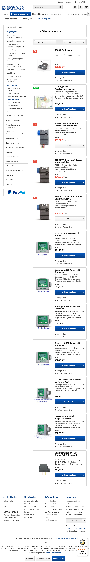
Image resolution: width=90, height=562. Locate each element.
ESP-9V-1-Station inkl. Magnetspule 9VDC (64, 417)
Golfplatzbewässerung (14, 170)
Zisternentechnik (12, 143)
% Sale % (9, 179)
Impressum (28, 517)
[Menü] (86, 539)
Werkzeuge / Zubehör (15, 115)
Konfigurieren (58, 558)
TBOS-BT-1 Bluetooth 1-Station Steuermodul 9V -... (69, 161)
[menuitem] (48, 8)
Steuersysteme (13, 106)
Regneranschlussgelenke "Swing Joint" (16, 54)
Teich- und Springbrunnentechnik (14, 133)
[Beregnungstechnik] (20, 14)
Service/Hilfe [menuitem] (81, 2)
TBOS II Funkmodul (63, 50)
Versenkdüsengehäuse (15, 41)
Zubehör (9, 152)
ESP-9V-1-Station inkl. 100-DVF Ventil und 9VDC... (68, 380)
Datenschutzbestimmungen (76, 528)
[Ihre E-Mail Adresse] (74, 520)
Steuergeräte (12, 85)
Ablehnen (29, 558)
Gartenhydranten (12, 157)
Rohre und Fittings (13, 120)
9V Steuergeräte (13, 99)
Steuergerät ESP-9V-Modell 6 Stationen (67, 344)
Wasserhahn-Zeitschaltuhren (17, 96)
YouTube (9, 184)
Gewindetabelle (51, 504)
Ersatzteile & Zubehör (15, 109)
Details (75, 145)
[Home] (5, 14)
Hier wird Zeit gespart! (14, 27)
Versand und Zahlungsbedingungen (65, 538)
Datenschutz (29, 515)
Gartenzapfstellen (14, 76)
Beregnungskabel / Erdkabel (14, 80)
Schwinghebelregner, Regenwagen (15, 60)
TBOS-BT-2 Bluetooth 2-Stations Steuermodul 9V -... (69, 197)
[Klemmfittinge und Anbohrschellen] (47, 14)
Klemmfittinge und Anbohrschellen (13, 126)
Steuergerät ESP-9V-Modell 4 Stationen (67, 307)
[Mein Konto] (80, 7)
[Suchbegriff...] (48, 7)
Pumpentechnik (12, 138)
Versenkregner (12, 50)
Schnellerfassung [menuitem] (63, 2)
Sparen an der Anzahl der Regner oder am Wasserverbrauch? (53, 512)
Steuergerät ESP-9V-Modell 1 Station (67, 234)
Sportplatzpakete (12, 161)
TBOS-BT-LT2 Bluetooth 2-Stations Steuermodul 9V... (67, 124)
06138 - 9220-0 (10, 512)
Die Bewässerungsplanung (54, 518)
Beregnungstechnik (13, 32)
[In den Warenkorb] (70, 72)
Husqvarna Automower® (15, 147)
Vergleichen (60, 78)
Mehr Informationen (53, 553)
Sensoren (10, 112)
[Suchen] (60, 7)
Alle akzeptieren (43, 558)
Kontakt (27, 512)
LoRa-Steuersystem (14, 93)
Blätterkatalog (29, 504)
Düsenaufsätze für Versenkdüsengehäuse (15, 45)
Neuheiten (10, 175)
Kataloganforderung (32, 509)
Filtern (39, 42)
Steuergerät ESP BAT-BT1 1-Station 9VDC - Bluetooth (67, 454)
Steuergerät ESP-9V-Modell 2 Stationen (67, 271)
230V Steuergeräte (14, 102)
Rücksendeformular (52, 506)
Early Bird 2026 (30, 506)
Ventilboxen (11, 73)
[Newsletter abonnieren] (84, 520)
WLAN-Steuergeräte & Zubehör (15, 89)
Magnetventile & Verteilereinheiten (14, 65)
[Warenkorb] (86, 7)
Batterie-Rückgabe (31, 501)
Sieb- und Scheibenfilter (16, 70)
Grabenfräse (10, 166)
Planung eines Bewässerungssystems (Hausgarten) (65, 88)
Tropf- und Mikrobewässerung (14, 36)
